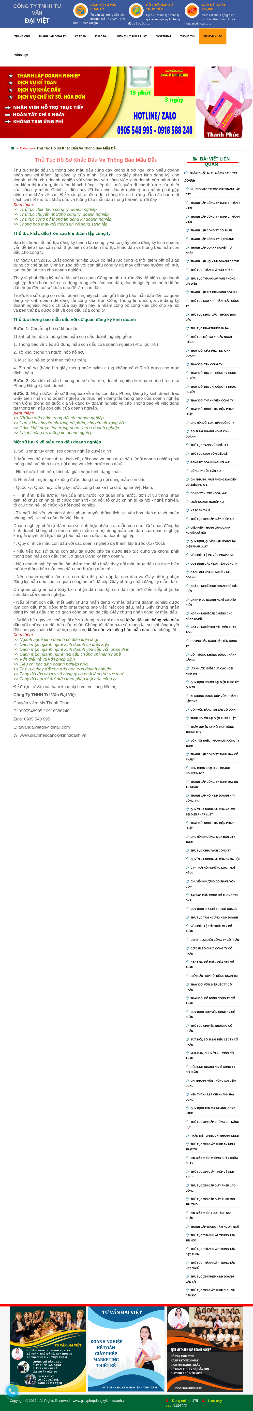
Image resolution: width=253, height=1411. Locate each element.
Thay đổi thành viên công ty (210, 400)
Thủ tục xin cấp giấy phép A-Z (210, 519)
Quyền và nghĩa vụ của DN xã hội (212, 859)
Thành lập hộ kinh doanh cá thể (212, 261)
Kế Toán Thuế (198, 510)
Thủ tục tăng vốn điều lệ (207, 445)
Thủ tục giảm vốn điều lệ (206, 453)
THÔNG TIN (187, 36)
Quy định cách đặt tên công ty (212, 563)
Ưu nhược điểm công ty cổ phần (212, 939)
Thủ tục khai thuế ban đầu (208, 328)
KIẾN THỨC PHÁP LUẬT (132, 36)
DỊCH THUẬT (163, 36)
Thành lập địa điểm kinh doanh (211, 292)
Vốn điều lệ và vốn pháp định (210, 555)
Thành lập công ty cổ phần (209, 230)
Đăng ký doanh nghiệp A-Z (208, 462)
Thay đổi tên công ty (204, 364)
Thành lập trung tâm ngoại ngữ (212, 1226)
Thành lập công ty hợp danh (210, 239)
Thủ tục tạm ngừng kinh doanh (212, 917)
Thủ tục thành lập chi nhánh (210, 269)
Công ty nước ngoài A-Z (206, 493)
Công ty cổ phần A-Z (203, 470)
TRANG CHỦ (22, 36)
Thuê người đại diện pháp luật (211, 718)
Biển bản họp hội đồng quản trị (212, 975)
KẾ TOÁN (80, 36)
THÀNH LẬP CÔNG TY (52, 36)
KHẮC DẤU (101, 36)
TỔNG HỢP (21, 55)
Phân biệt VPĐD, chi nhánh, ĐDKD (212, 1135)
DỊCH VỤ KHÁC (212, 36)
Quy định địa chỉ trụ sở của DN (212, 908)
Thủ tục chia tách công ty (208, 850)
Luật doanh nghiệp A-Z (205, 501)
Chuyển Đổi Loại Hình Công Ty (210, 422)
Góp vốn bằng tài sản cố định (211, 709)
